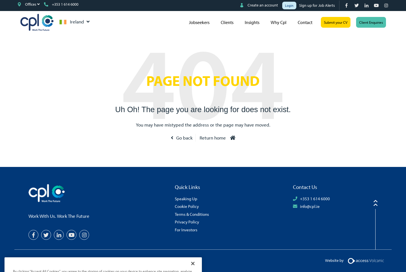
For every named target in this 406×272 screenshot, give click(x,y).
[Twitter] (357, 5)
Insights (252, 22)
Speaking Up (186, 198)
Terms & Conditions (192, 214)
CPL (36, 22)
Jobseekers (199, 22)
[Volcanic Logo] (366, 260)
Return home (213, 138)
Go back (184, 138)
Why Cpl (278, 22)
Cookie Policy (187, 206)
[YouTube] (377, 5)
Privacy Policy (187, 222)
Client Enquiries (371, 22)
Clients (227, 22)
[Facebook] (347, 5)
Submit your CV (335, 22)
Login (289, 5)
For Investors (186, 229)
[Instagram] (387, 5)
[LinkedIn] (367, 5)
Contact (305, 22)
